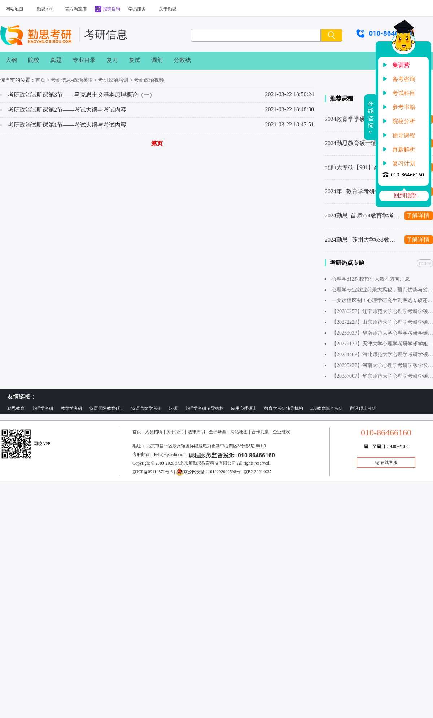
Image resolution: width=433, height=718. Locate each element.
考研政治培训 (113, 80)
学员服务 (137, 9)
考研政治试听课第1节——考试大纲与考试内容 (67, 125)
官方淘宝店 (76, 9)
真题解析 (403, 149)
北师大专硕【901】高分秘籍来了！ (363, 167)
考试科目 (403, 93)
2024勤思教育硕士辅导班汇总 (362, 143)
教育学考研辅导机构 (283, 408)
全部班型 (217, 431)
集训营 (401, 65)
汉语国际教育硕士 (106, 408)
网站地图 (14, 9)
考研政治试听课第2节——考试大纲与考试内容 (67, 110)
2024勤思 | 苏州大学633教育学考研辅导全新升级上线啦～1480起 (363, 240)
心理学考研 (42, 408)
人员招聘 (153, 431)
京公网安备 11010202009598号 (208, 471)
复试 (134, 60)
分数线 (182, 60)
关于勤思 (167, 9)
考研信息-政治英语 (72, 80)
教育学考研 (71, 408)
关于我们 (175, 431)
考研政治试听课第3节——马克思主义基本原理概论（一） (81, 94)
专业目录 (84, 60)
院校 (33, 60)
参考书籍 (403, 107)
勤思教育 (16, 408)
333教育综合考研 (326, 408)
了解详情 (417, 215)
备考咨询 (403, 79)
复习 (112, 60)
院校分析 (403, 121)
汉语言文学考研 (146, 408)
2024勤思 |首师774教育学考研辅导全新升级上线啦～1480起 (363, 215)
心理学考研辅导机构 (204, 408)
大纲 (11, 60)
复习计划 (403, 163)
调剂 (157, 60)
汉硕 (173, 408)
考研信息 (105, 34)
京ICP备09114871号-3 (152, 471)
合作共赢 (260, 431)
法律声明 (196, 431)
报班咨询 (111, 9)
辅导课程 (403, 135)
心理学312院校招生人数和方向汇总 (371, 279)
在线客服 (386, 462)
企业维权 (281, 431)
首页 (40, 80)
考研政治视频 (149, 80)
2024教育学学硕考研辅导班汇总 (363, 119)
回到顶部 (405, 195)
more (425, 263)
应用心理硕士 (244, 408)
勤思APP (45, 9)
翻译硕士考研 (363, 408)
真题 (56, 60)
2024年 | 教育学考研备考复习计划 (363, 191)
